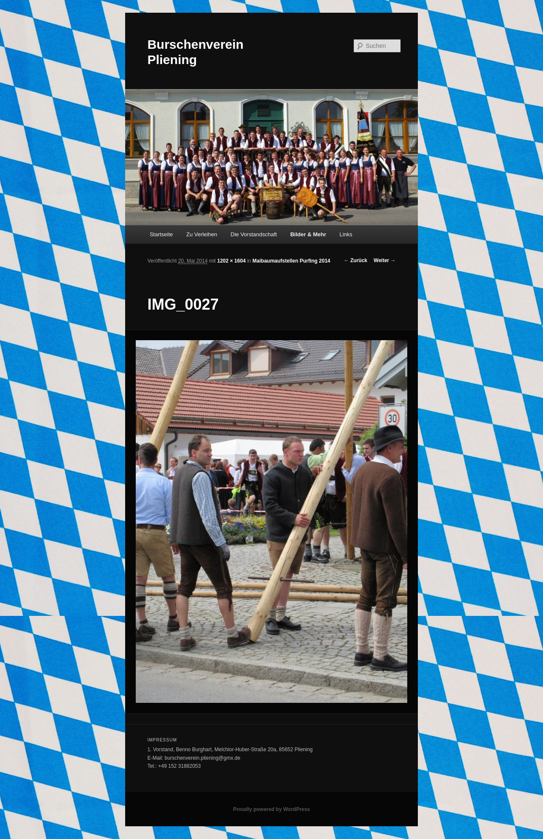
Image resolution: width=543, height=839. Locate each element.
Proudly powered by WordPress (271, 809)
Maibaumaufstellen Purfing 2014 (291, 261)
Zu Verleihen (201, 234)
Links (345, 234)
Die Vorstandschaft (254, 234)
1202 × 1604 (231, 261)
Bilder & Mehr (308, 234)
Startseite (161, 234)
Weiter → (385, 260)
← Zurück (355, 260)
